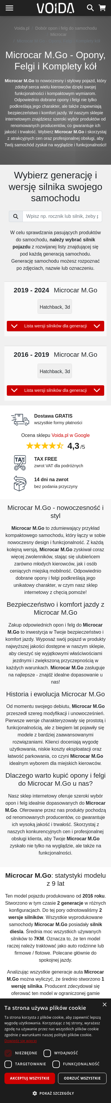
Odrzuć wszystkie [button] (82, 1078)
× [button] (104, 1005)
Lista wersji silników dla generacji (55, 326)
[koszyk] (102, 7)
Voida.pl (21, 28)
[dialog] (55, 1051)
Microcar (58, 34)
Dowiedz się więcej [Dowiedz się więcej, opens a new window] (20, 1040)
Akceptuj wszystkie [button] (29, 1078)
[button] (55, 1093)
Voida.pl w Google (71, 435)
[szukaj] (90, 7)
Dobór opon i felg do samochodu (66, 28)
